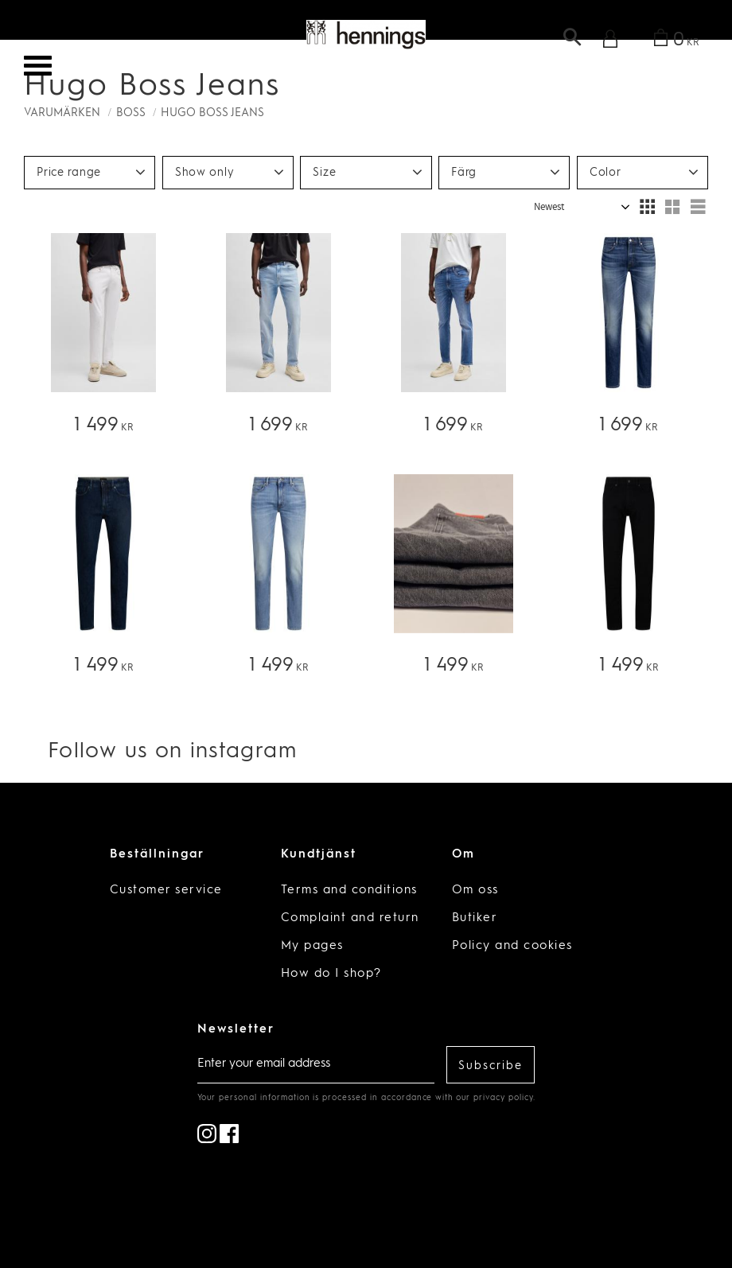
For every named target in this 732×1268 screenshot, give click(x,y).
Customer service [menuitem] (166, 891)
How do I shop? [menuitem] (331, 974)
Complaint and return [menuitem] (350, 918)
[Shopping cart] (673, 41)
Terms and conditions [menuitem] (349, 891)
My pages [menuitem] (312, 946)
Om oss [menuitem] (475, 891)
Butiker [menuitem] (475, 918)
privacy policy (502, 1098)
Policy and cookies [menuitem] (512, 946)
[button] (38, 66)
